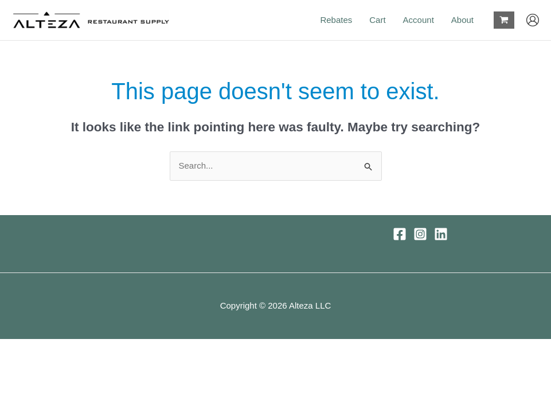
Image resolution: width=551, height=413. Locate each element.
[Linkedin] (441, 234)
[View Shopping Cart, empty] (504, 20)
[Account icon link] (533, 20)
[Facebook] (400, 234)
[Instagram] (420, 234)
